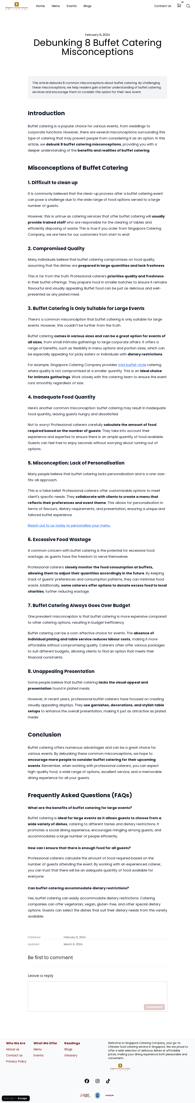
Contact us (14, 1055)
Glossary (70, 1055)
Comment (154, 1012)
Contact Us (162, 6)
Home (40, 6)
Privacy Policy (16, 1061)
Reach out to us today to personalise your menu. (69, 525)
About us (12, 1049)
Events (72, 6)
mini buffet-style (132, 364)
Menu (56, 6)
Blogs (87, 6)
